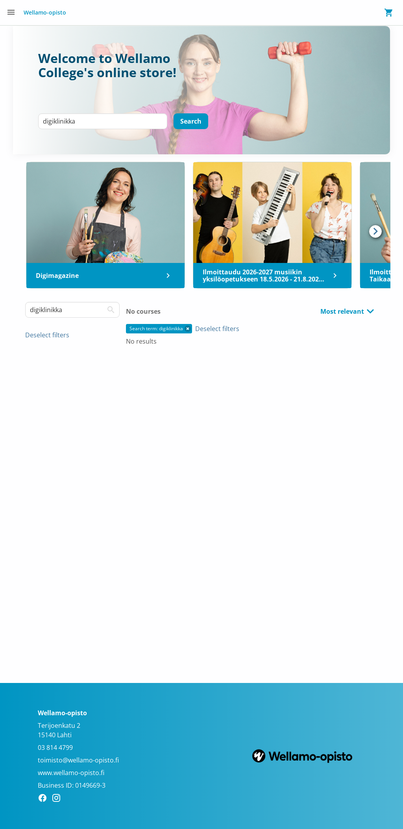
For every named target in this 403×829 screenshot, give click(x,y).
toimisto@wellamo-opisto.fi (78, 760)
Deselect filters (47, 335)
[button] (188, 329)
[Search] (191, 121)
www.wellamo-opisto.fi (71, 772)
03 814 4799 (55, 747)
